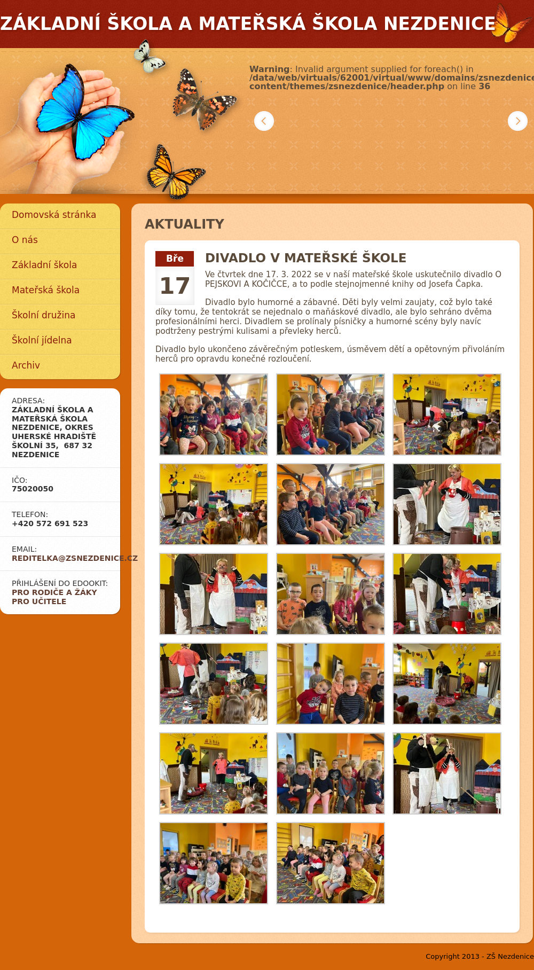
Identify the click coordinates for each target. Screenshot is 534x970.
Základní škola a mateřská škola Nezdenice (248, 23)
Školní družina (43, 315)
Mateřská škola (46, 290)
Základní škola (44, 265)
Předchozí (264, 121)
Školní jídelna (42, 340)
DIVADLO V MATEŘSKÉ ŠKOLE (305, 258)
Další (518, 121)
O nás (25, 239)
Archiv (26, 365)
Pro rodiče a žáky (54, 592)
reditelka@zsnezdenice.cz (75, 558)
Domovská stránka (54, 214)
